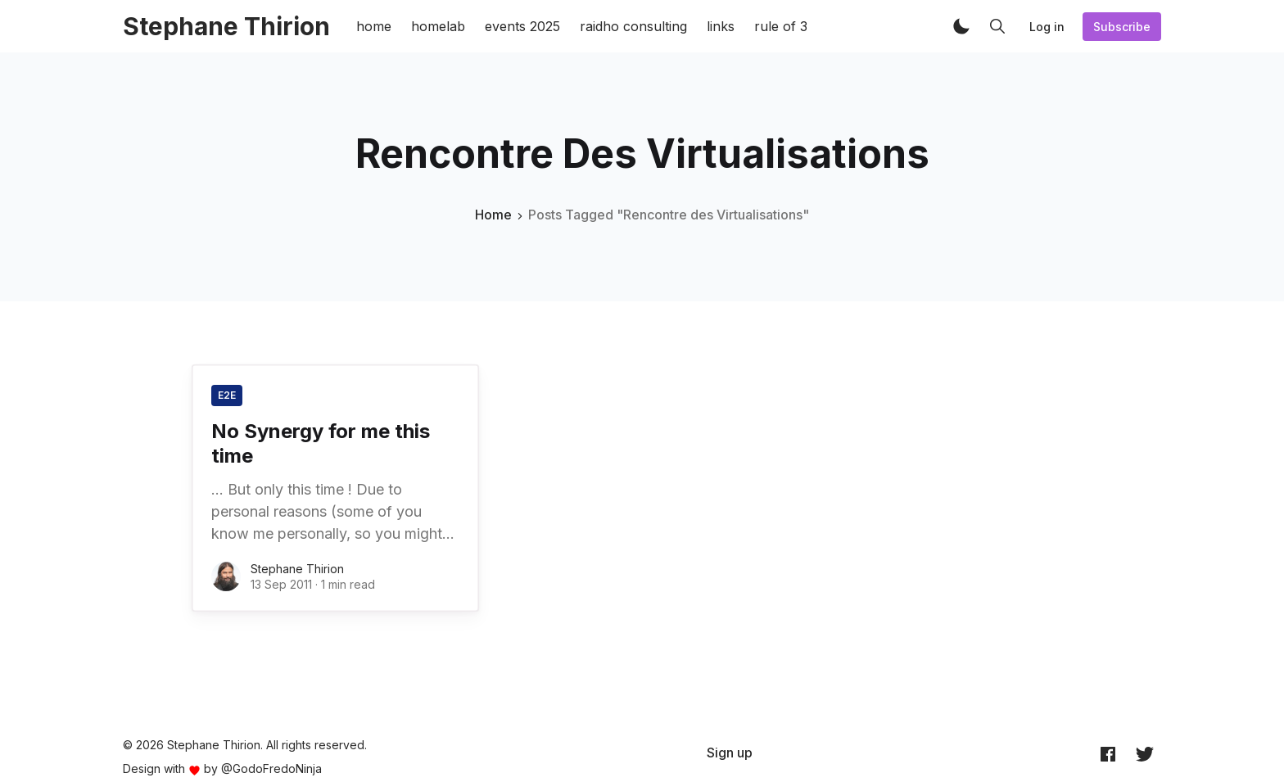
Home (493, 214)
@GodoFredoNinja (271, 768)
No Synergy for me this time (320, 443)
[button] (961, 26)
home (373, 26)
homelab (438, 26)
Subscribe (1122, 27)
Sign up (730, 752)
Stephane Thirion (297, 569)
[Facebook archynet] (1108, 753)
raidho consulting (633, 26)
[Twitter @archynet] (1144, 753)
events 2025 (522, 26)
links (721, 26)
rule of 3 (780, 26)
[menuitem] (729, 752)
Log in (1047, 27)
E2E (227, 395)
